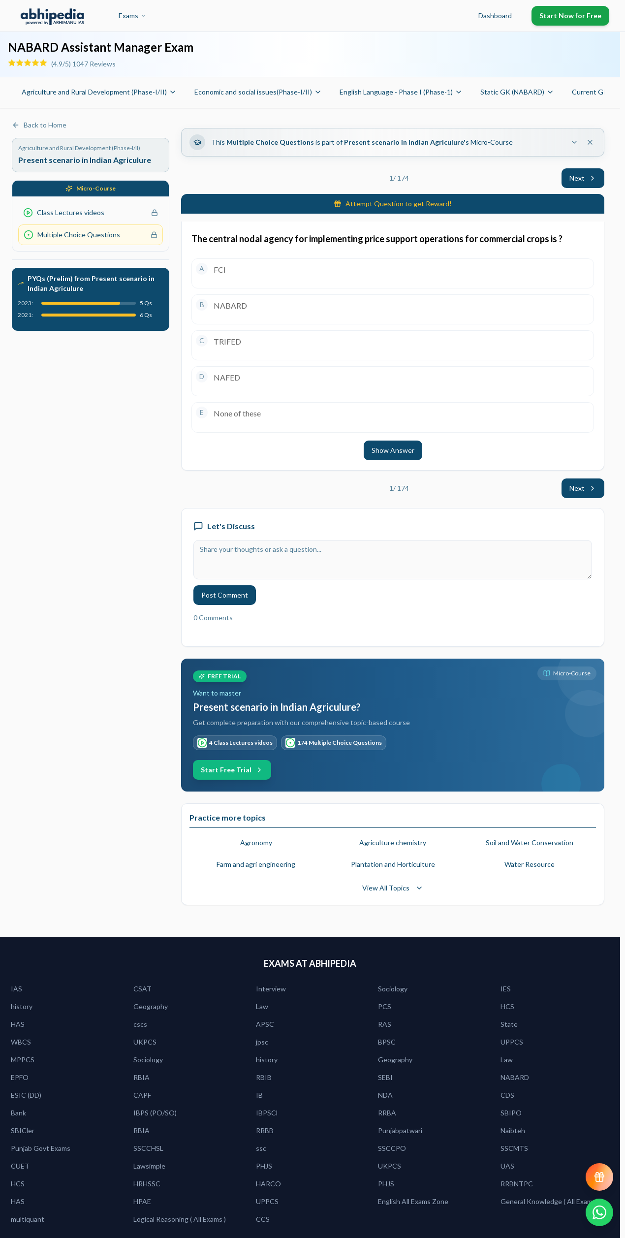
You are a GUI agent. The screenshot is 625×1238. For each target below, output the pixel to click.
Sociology (392, 988)
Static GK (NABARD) (517, 92)
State (509, 1024)
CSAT (142, 988)
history (21, 1006)
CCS (263, 1219)
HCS (507, 1006)
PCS (384, 1006)
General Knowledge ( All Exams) (549, 1201)
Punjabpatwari (400, 1130)
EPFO (20, 1077)
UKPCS (144, 1042)
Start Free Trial (232, 769)
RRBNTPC (516, 1183)
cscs (140, 1024)
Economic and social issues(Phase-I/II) (258, 92)
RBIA (141, 1077)
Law (262, 1006)
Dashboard (495, 15)
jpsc (262, 1042)
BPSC (387, 1042)
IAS (16, 988)
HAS (18, 1024)
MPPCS (22, 1059)
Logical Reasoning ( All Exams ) (179, 1219)
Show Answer (393, 450)
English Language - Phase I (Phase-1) (401, 92)
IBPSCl (267, 1113)
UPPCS (511, 1042)
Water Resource (529, 864)
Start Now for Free (570, 15)
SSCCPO (392, 1148)
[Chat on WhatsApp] (599, 1212)
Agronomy (256, 842)
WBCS (21, 1042)
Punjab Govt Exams (40, 1148)
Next (582, 178)
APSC (265, 1024)
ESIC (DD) (26, 1095)
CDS (507, 1095)
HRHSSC (146, 1183)
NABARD (514, 1077)
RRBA (387, 1113)
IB (259, 1095)
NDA (385, 1095)
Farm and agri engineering (256, 864)
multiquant (27, 1219)
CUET (20, 1166)
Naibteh (512, 1130)
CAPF (142, 1095)
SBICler (22, 1130)
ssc (261, 1148)
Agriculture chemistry (392, 842)
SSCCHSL (148, 1148)
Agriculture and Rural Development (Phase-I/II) (99, 92)
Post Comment (224, 595)
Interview (271, 988)
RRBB (265, 1130)
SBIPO (511, 1113)
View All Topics (392, 888)
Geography (150, 1006)
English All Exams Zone (413, 1201)
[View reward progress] (599, 1177)
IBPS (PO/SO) (155, 1113)
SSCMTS (514, 1148)
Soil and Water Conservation (529, 842)
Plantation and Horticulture (393, 864)
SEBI (385, 1077)
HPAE (142, 1201)
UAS (507, 1166)
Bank (18, 1113)
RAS (384, 1024)
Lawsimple (149, 1166)
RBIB (264, 1077)
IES (505, 988)
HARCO (268, 1183)
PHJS (264, 1166)
